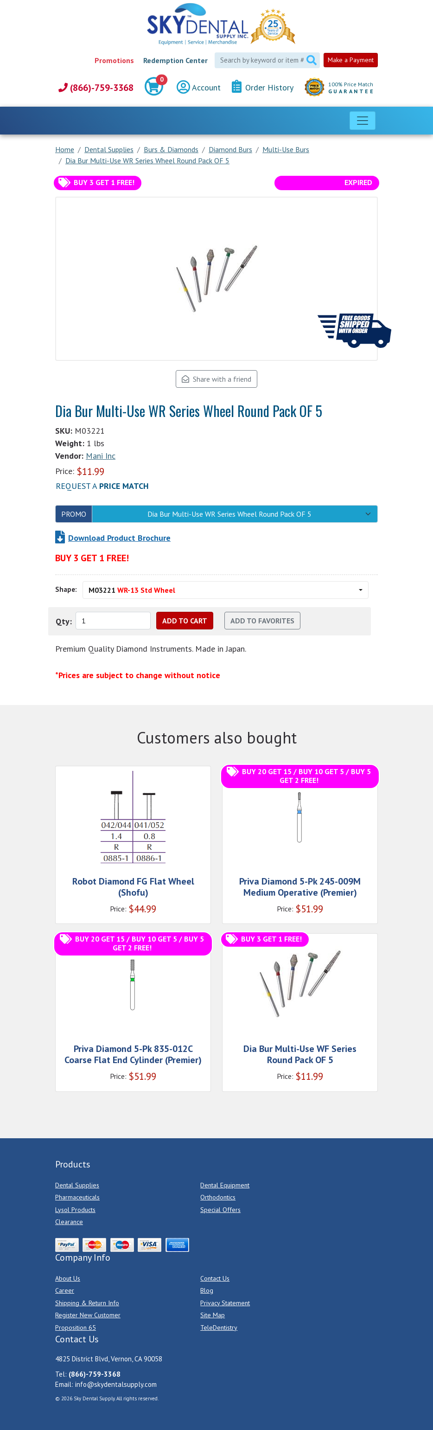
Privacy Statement (225, 1303)
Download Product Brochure (119, 537)
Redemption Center (175, 60)
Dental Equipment (224, 1185)
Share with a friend (216, 379)
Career (64, 1290)
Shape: (66, 589)
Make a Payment (351, 60)
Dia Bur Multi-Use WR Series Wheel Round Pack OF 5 (229, 514)
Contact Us (214, 1278)
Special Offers (220, 1210)
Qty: (64, 621)
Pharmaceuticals (77, 1197)
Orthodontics (218, 1197)
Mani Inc (100, 455)
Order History (262, 87)
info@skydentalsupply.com (116, 1384)
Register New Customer (88, 1315)
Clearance (69, 1222)
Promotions (114, 60)
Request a (102, 486)
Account (199, 87)
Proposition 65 (75, 1327)
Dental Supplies (77, 1185)
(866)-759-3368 (96, 88)
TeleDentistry (218, 1327)
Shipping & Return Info (87, 1303)
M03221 (132, 590)
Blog (206, 1290)
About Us (67, 1278)
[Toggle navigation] (363, 120)
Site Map (212, 1315)
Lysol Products (75, 1210)
